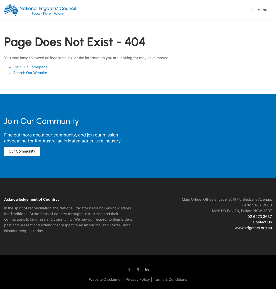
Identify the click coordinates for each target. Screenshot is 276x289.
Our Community (17, 149)
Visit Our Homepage (30, 67)
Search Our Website (30, 72)
